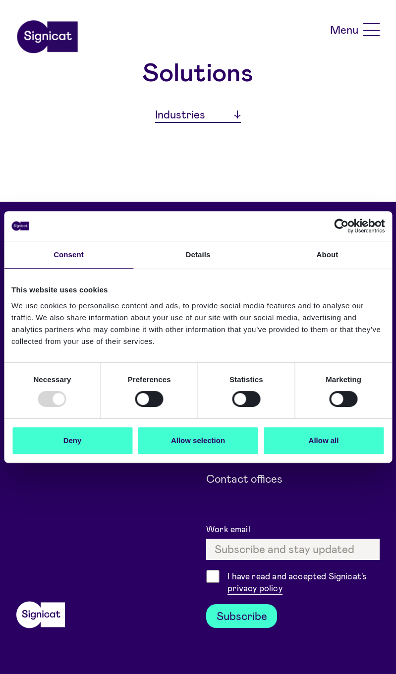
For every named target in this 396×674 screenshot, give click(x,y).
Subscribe (242, 615)
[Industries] (198, 115)
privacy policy (254, 588)
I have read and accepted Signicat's (296, 583)
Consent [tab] (69, 254)
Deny (72, 440)
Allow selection (198, 440)
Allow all (324, 440)
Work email (229, 529)
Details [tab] (198, 254)
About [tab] (328, 254)
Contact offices (244, 478)
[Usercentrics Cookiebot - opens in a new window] (341, 226)
